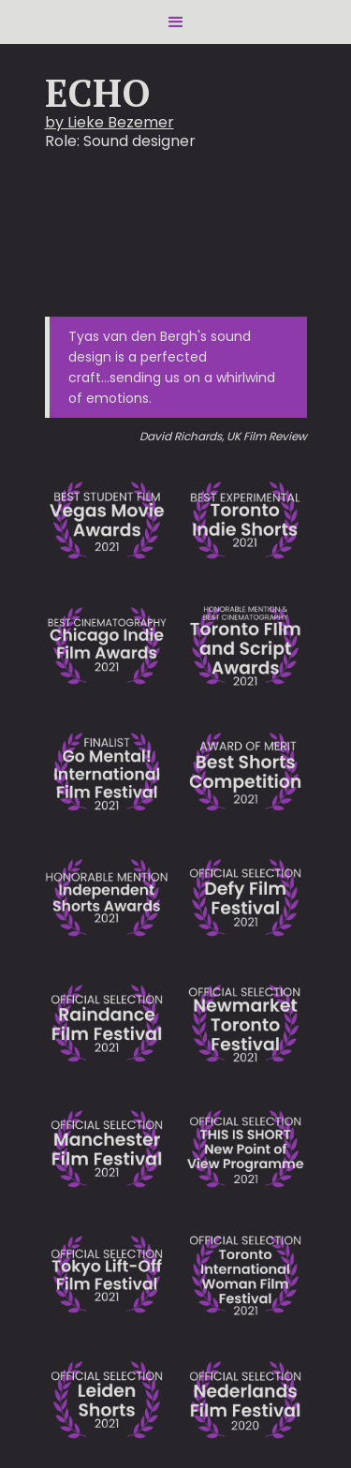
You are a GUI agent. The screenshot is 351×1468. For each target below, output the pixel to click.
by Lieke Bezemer (109, 122)
